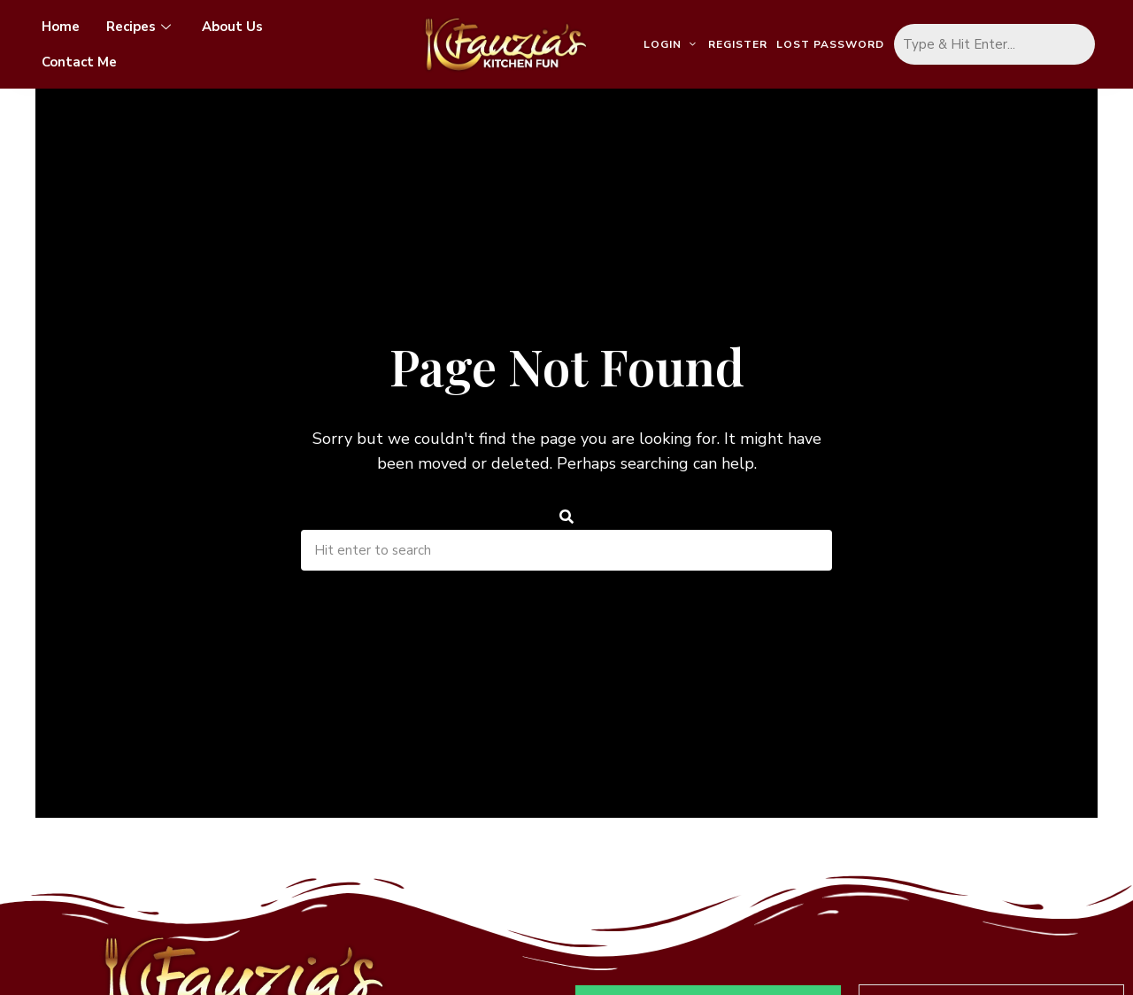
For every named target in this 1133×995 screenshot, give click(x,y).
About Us (232, 26)
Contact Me (79, 62)
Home (61, 26)
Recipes (140, 26)
